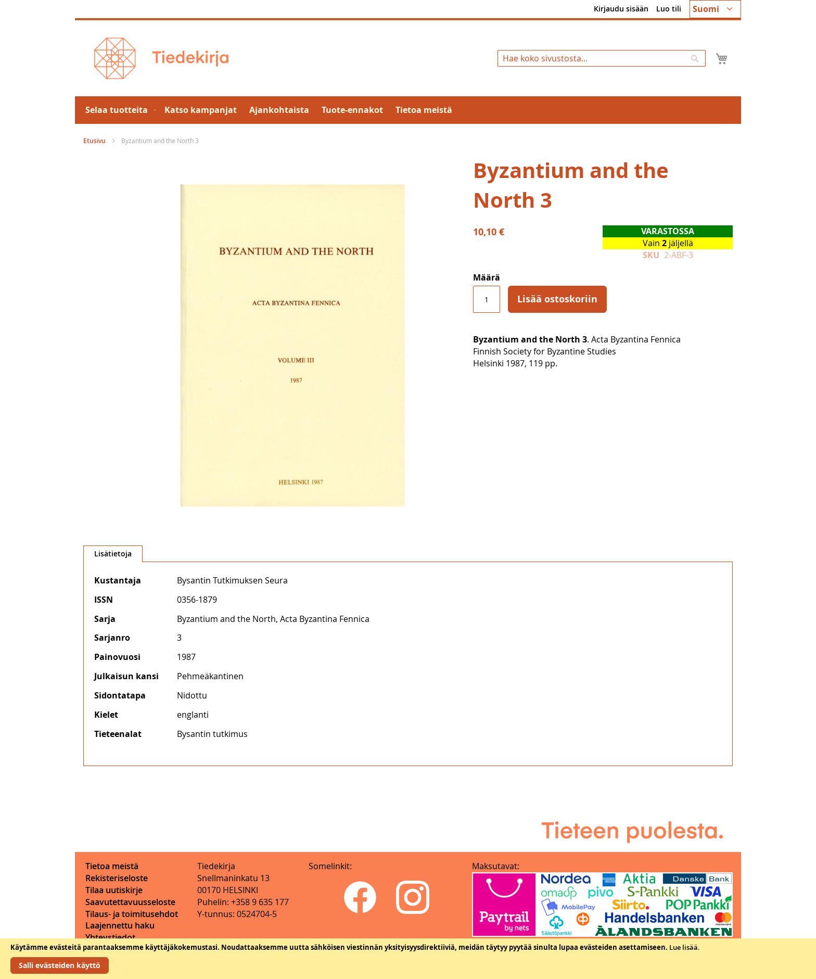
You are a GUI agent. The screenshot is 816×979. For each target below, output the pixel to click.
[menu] (408, 110)
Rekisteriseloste (116, 878)
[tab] (113, 553)
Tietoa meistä (111, 866)
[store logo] (161, 58)
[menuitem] (118, 110)
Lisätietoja (113, 553)
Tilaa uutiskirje (114, 890)
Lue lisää (683, 947)
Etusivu (94, 140)
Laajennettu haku (120, 925)
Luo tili (668, 9)
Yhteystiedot (110, 937)
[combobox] (602, 58)
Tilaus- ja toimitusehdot (131, 914)
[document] (408, 959)
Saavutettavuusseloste (130, 902)
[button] (715, 9)
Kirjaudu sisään (621, 9)
